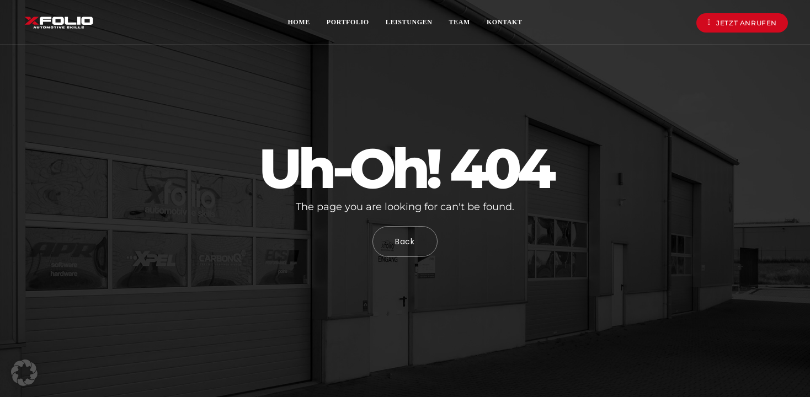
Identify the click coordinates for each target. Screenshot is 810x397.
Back (405, 241)
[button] (24, 372)
